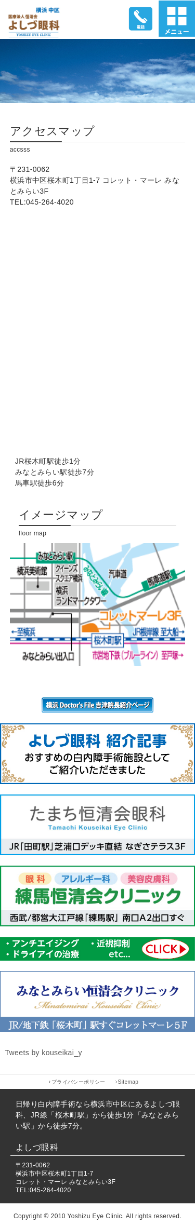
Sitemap (128, 1082)
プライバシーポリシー (78, 1082)
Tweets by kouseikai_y (43, 1052)
